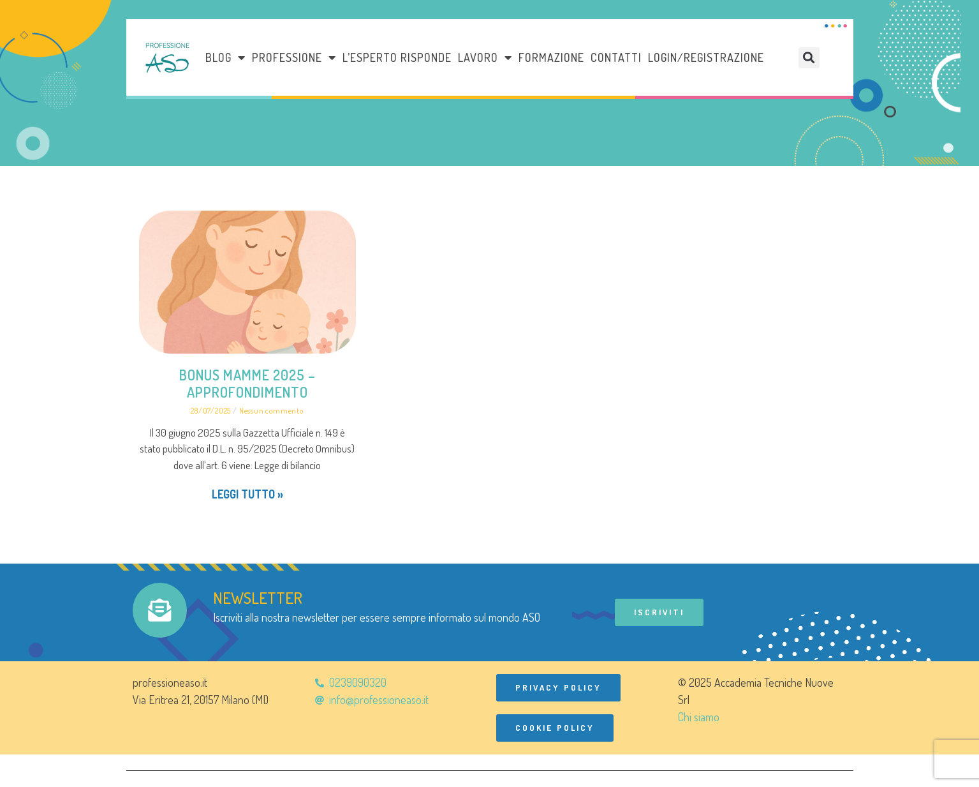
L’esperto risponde (397, 57)
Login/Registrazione (706, 57)
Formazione (551, 57)
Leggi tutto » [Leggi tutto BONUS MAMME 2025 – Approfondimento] (247, 494)
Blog (225, 57)
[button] (809, 57)
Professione (294, 57)
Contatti (616, 57)
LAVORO (485, 57)
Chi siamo (698, 717)
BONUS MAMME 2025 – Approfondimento (247, 383)
